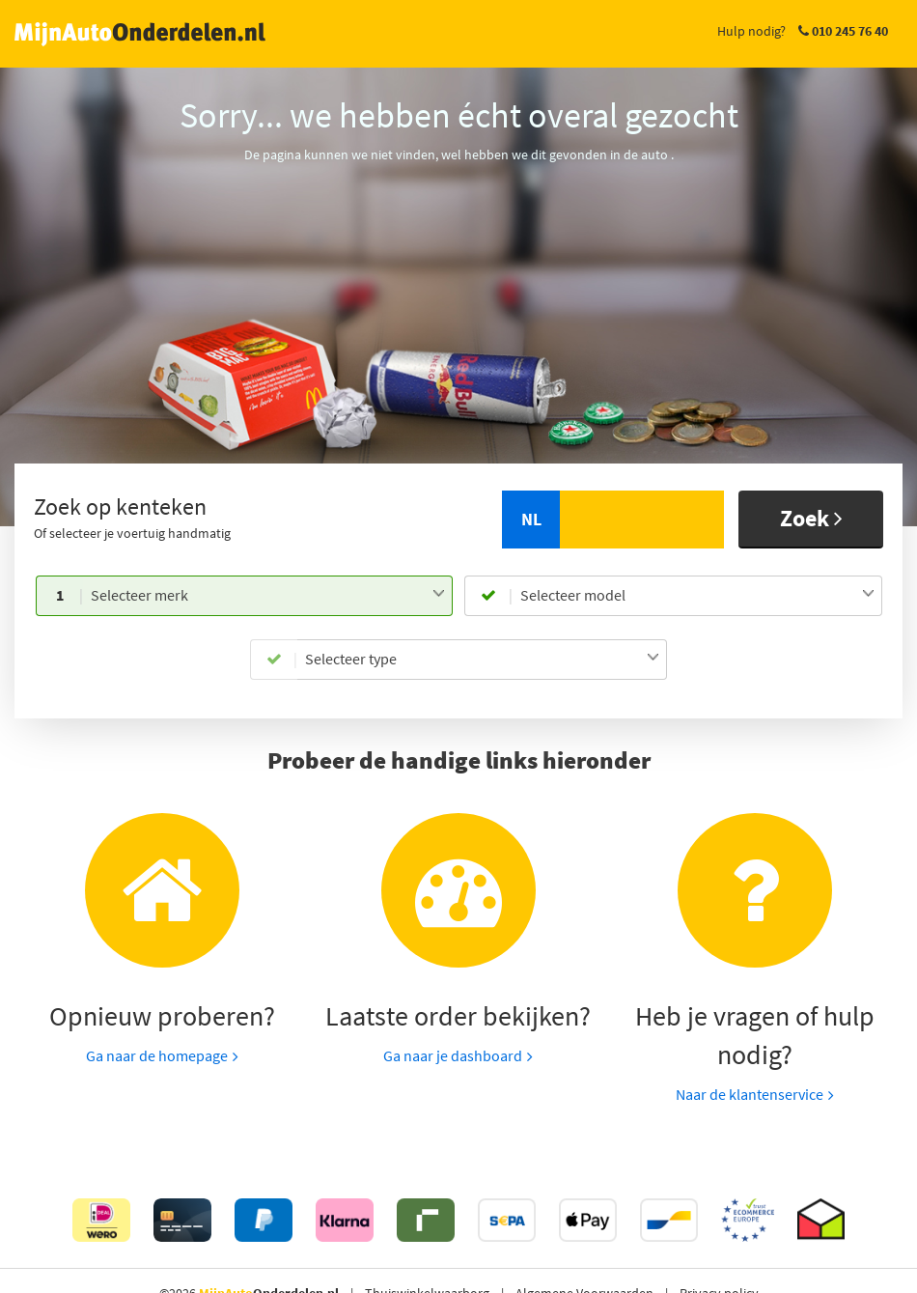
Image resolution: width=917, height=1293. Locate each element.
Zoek (811, 518)
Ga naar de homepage (157, 1055)
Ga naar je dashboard (452, 1055)
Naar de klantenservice (749, 1094)
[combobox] (268, 596)
